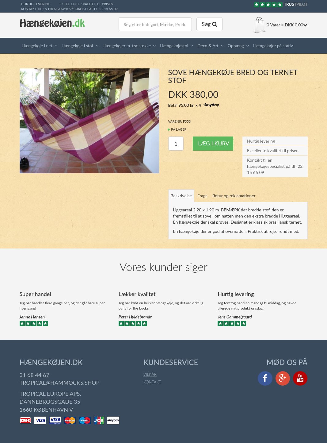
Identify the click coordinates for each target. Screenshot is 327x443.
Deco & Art (208, 45)
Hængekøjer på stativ (273, 45)
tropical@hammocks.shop (60, 376)
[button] (57, 45)
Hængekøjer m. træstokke (127, 45)
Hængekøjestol (174, 45)
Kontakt (152, 375)
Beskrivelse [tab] (181, 189)
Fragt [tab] (202, 189)
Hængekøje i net (37, 45)
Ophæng (236, 45)
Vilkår (150, 368)
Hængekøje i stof (77, 45)
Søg (209, 24)
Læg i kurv (213, 137)
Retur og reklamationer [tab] (233, 189)
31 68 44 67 (34, 368)
